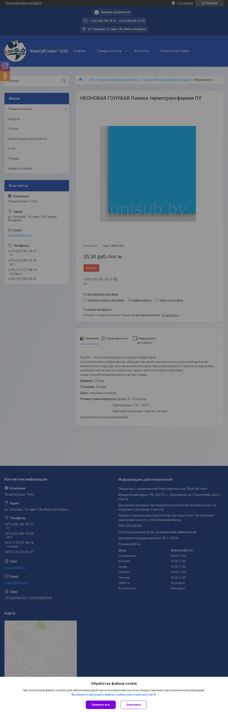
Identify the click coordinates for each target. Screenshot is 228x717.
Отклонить (133, 704)
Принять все (101, 704)
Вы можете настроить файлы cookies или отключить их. (112, 694)
